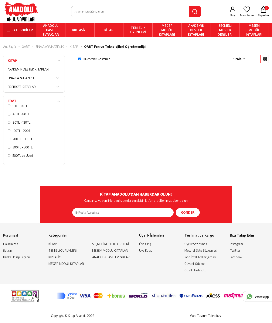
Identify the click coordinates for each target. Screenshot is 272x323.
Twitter (235, 250)
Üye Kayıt (145, 250)
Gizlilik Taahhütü (195, 270)
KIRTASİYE (79, 30)
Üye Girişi (145, 244)
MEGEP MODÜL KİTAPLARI (167, 30)
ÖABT (26, 46)
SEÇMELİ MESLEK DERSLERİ (225, 30)
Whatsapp (262, 297)
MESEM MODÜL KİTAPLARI (254, 30)
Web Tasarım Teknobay (205, 315)
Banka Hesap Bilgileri (16, 257)
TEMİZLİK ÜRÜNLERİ (138, 30)
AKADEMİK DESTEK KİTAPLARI (196, 30)
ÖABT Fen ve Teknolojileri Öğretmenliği (115, 46)
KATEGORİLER (22, 30)
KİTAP (108, 30)
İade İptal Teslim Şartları (200, 257)
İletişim (8, 250)
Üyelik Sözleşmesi (195, 244)
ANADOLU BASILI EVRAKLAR (51, 30)
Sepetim (263, 11)
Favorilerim (247, 15)
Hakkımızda (10, 244)
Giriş (232, 15)
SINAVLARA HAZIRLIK (50, 46)
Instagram (236, 244)
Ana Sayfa (9, 46)
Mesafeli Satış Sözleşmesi (200, 250)
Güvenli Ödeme (194, 263)
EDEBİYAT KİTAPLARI (22, 87)
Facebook (236, 257)
